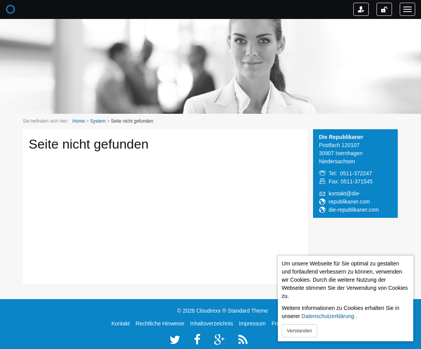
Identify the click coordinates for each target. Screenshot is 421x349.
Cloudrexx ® (211, 311)
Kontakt (120, 323)
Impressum (252, 323)
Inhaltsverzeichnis (211, 323)
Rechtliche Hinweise (159, 323)
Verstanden (299, 331)
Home (78, 121)
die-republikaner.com (354, 210)
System (98, 121)
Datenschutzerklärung (327, 316)
